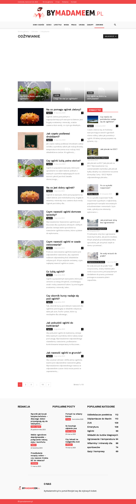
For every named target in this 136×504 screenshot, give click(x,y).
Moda (66, 25)
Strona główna (48, 2)
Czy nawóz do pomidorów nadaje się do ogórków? (108, 119)
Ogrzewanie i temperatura (97, 229)
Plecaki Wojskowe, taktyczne (98, 158)
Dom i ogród (38, 25)
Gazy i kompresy (96, 451)
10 (43, 384)
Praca (73, 25)
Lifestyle (57, 25)
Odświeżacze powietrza (99, 414)
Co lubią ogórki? (55, 271)
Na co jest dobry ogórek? (60, 187)
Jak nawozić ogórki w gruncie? (63, 352)
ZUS (89, 423)
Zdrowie (99, 25)
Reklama (65, 2)
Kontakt (74, 2)
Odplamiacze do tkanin (96, 262)
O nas (58, 2)
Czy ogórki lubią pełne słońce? (63, 160)
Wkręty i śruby (93, 194)
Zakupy (90, 25)
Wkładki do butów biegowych (102, 435)
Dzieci (48, 25)
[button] (115, 25)
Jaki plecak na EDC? (108, 149)
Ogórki (23, 93)
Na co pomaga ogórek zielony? (63, 109)
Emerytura (93, 427)
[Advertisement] (68, 61)
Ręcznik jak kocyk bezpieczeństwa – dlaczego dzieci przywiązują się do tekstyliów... (39, 419)
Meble (33, 445)
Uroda (82, 25)
